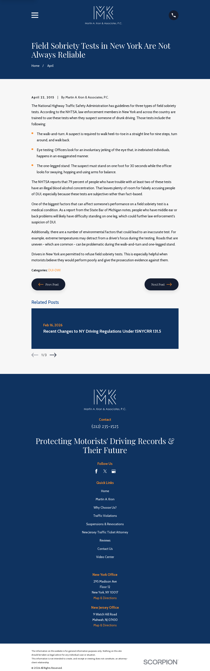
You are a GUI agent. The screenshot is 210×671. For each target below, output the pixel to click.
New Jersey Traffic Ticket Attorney (105, 532)
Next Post (161, 284)
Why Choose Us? (105, 507)
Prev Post (48, 284)
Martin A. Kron (105, 499)
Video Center (105, 557)
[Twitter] (105, 471)
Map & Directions (105, 598)
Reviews (105, 540)
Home (105, 491)
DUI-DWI (54, 270)
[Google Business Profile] (113, 471)
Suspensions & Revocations (105, 524)
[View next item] (53, 355)
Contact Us (105, 549)
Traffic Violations (105, 516)
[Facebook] (96, 471)
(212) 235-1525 (105, 426)
